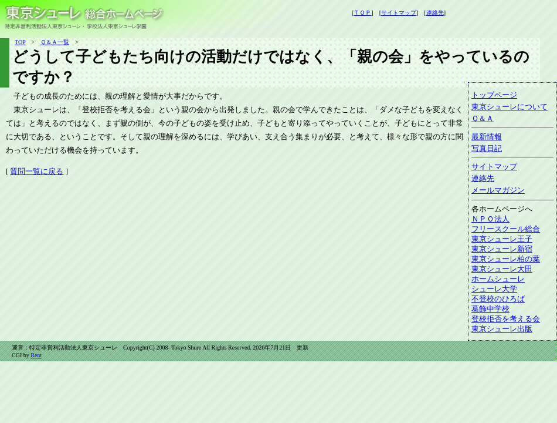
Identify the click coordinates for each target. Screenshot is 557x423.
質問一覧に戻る (36, 171)
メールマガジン (498, 190)
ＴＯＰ (362, 12)
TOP (20, 42)
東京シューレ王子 (501, 239)
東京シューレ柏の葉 (505, 259)
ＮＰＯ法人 (490, 219)
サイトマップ (494, 167)
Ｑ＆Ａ (482, 119)
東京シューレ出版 (501, 329)
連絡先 (482, 178)
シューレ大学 (494, 289)
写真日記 (486, 149)
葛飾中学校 (490, 309)
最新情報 (486, 137)
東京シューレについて (509, 107)
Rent (36, 355)
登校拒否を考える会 (505, 319)
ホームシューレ (498, 279)
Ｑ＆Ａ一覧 (54, 42)
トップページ (494, 95)
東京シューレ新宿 (501, 249)
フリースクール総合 (505, 229)
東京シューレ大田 (501, 269)
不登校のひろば (498, 299)
